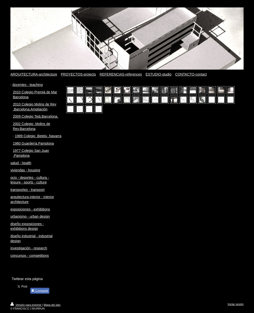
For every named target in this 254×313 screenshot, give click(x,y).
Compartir (39, 290)
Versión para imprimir (26, 304)
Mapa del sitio (52, 304)
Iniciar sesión (236, 304)
